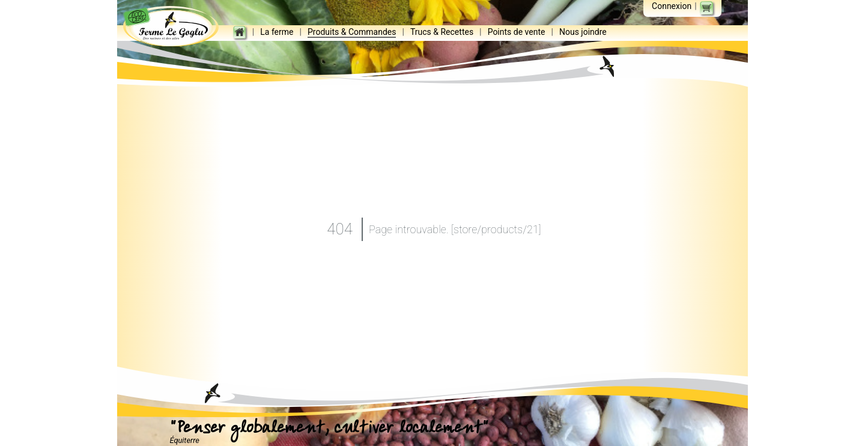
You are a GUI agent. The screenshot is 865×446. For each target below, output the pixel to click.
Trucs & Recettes (443, 32)
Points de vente (518, 32)
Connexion (671, 6)
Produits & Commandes (353, 32)
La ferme (278, 32)
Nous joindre (585, 32)
